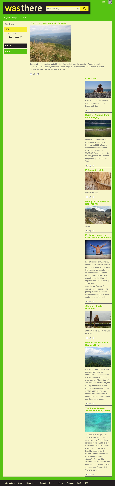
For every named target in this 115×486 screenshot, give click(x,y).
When (7, 52)
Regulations (31, 483)
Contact (43, 483)
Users (20, 483)
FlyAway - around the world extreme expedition (98, 236)
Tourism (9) (11, 33)
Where (8, 46)
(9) (15, 37)
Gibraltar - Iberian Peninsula (94, 307)
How (7, 29)
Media (61, 483)
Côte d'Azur (91, 78)
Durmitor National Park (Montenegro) (97, 116)
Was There (9, 24)
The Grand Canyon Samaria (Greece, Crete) (97, 409)
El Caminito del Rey (95, 170)
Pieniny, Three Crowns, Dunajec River (97, 343)
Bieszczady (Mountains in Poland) (48, 23)
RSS (86, 483)
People (52, 483)
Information (10, 483)
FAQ (79, 483)
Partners (70, 483)
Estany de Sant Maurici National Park (97, 202)
